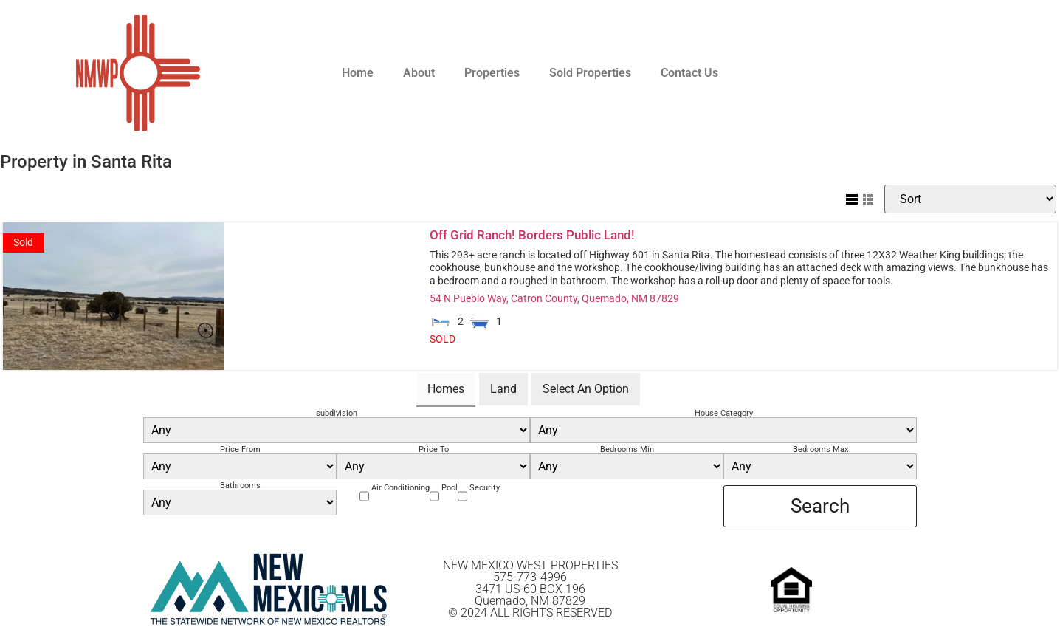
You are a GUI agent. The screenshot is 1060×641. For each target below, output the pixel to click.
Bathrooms (240, 485)
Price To (434, 449)
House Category (724, 413)
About (419, 73)
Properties (492, 73)
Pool (449, 488)
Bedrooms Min (627, 449)
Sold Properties (590, 73)
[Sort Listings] (970, 199)
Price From (240, 449)
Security (484, 488)
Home (358, 73)
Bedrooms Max (820, 449)
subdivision (336, 413)
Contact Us (689, 73)
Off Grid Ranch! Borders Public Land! (532, 234)
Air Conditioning (400, 488)
